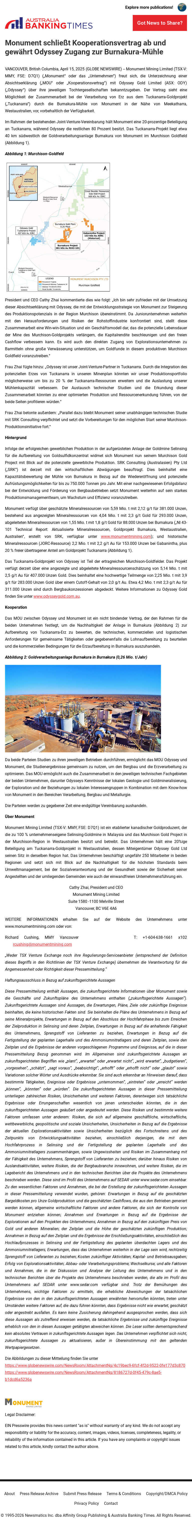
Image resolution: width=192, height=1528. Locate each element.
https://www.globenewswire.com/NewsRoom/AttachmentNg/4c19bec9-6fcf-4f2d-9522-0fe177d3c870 (95, 1365)
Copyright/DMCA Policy (167, 1493)
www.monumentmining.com (126, 536)
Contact (111, 1503)
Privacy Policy (86, 1503)
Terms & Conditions (123, 1493)
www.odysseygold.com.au (57, 596)
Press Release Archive (39, 1493)
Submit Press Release (82, 1493)
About (9, 1493)
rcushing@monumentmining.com (42, 944)
